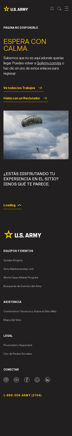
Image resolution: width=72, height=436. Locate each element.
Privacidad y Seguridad (17, 345)
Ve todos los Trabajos (23, 88)
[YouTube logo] (16, 379)
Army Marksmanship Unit (18, 269)
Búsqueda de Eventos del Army (22, 286)
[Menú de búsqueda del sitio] (59, 9)
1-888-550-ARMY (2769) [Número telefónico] (22, 395)
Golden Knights (13, 260)
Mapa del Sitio (12, 320)
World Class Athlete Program (20, 277)
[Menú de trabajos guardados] (52, 9)
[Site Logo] (36, 234)
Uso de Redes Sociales (17, 353)
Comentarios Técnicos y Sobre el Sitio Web (29, 311)
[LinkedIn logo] (47, 379)
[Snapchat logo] (37, 379)
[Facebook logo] (26, 379)
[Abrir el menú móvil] (67, 9)
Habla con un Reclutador (25, 98)
